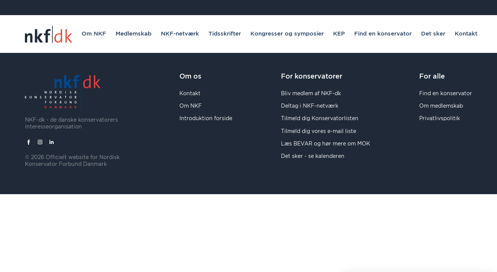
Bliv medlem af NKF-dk (311, 93)
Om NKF (94, 34)
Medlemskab (133, 34)
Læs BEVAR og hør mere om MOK (325, 144)
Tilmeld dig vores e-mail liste (318, 131)
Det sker (433, 34)
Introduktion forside (205, 118)
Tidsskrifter (224, 34)
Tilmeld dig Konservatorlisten (319, 118)
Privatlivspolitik (439, 118)
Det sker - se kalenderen (312, 156)
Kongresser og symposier (287, 34)
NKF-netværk (180, 34)
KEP (339, 34)
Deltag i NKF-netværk (309, 106)
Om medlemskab (441, 106)
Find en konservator (383, 34)
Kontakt (466, 34)
